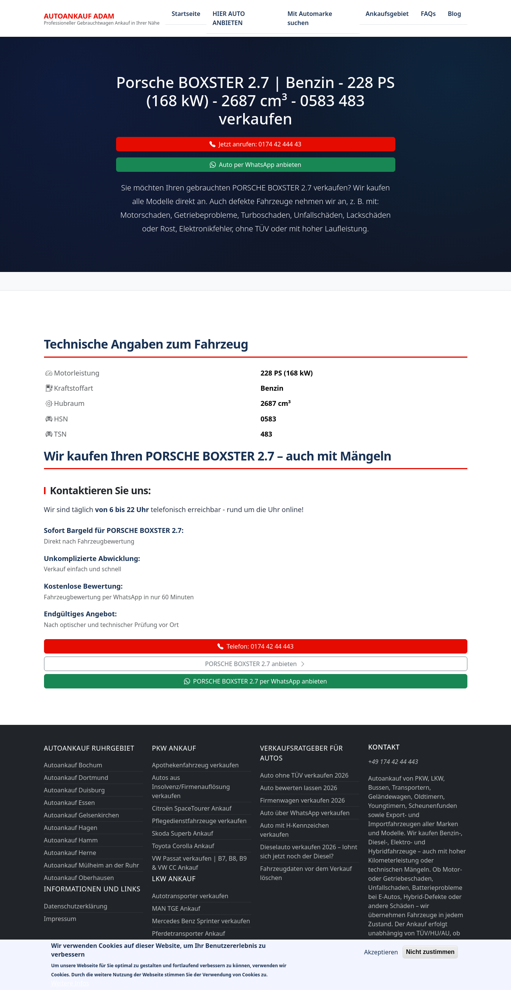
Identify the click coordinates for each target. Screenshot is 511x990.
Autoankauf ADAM (79, 15)
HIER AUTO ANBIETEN (228, 18)
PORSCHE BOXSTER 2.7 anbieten (255, 663)
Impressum (60, 919)
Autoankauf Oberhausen (79, 878)
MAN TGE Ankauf (176, 908)
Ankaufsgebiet (387, 13)
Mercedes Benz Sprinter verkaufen (201, 921)
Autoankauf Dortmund (76, 777)
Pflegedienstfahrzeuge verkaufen (199, 821)
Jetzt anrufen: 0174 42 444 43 (255, 144)
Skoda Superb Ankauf (182, 833)
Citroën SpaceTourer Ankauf (192, 808)
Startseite (185, 13)
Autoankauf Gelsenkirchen (81, 815)
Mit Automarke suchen (310, 18)
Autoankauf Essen (69, 802)
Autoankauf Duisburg (74, 790)
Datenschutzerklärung (75, 906)
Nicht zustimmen (430, 956)
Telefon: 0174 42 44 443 (255, 646)
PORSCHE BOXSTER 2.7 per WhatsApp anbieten (255, 681)
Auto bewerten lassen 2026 (298, 788)
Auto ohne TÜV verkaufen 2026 (304, 775)
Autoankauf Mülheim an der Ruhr (91, 865)
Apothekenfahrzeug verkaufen (195, 765)
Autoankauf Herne (70, 853)
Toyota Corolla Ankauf (183, 846)
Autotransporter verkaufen (190, 896)
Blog (454, 13)
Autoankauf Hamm (71, 840)
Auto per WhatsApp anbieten (255, 164)
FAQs (428, 13)
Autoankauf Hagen (70, 827)
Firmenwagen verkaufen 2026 (302, 800)
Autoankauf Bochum (73, 765)
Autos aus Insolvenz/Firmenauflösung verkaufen (191, 786)
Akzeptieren (381, 956)
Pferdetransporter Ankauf (188, 933)
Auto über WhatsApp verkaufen (305, 813)
